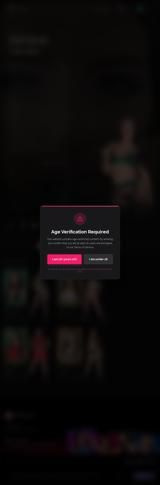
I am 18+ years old (64, 259)
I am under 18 (98, 259)
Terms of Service (95, 269)
